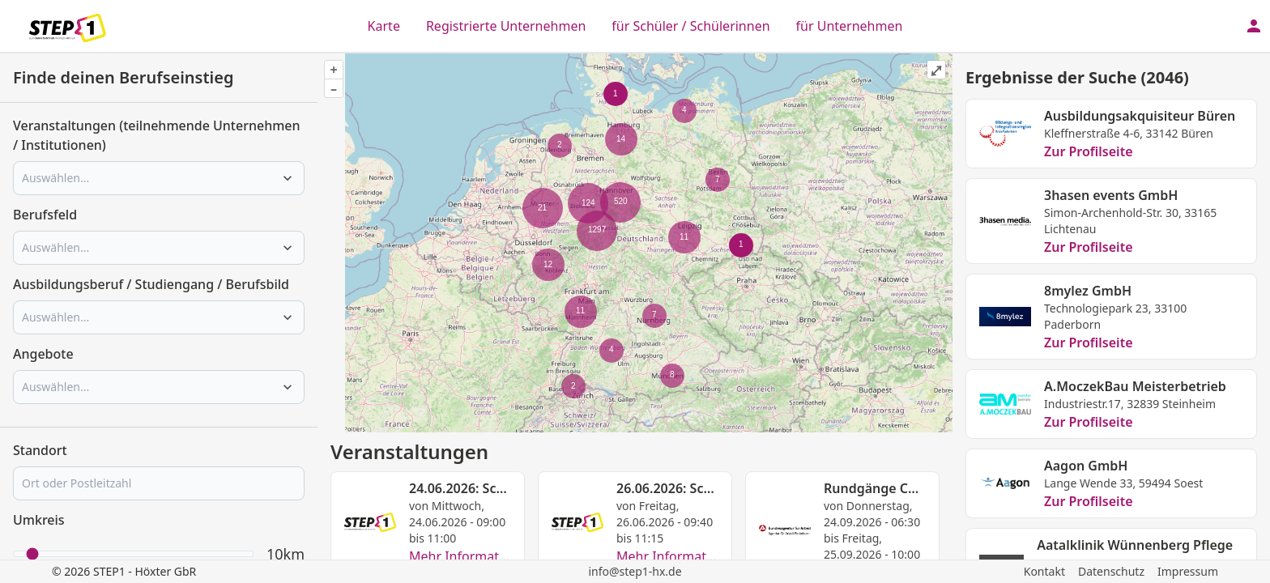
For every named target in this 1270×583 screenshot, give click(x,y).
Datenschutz (1111, 571)
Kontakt (1044, 571)
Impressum (1187, 571)
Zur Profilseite (1088, 151)
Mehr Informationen (471, 556)
